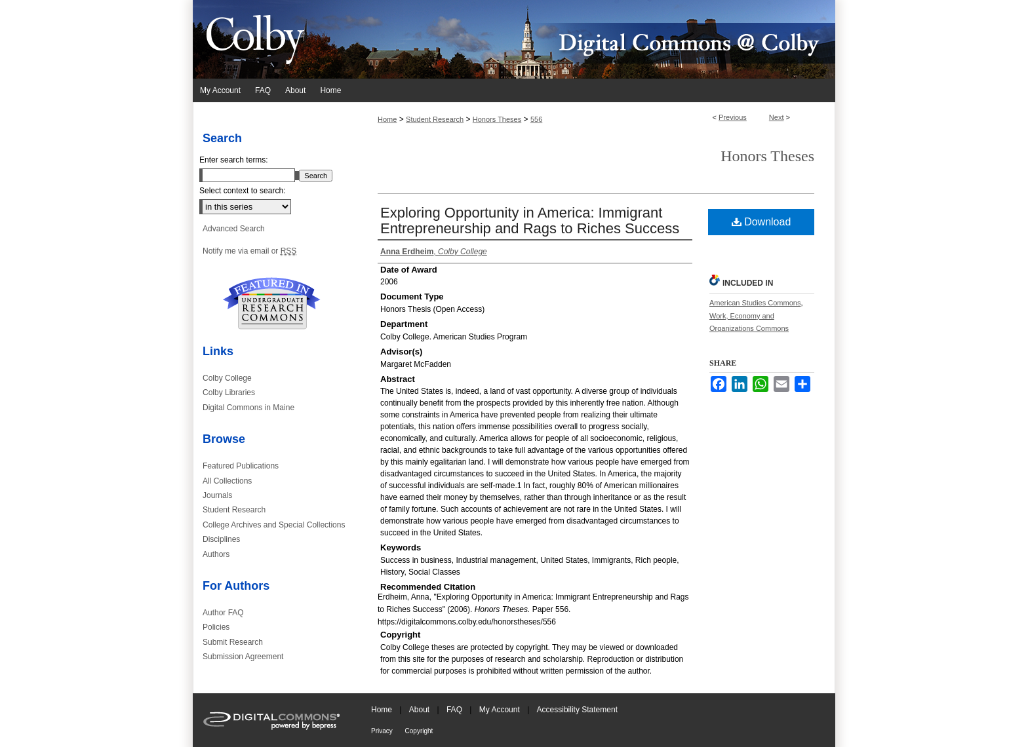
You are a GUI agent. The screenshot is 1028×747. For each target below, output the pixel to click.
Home (387, 119)
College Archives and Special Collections (274, 524)
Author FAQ (223, 612)
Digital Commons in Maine (248, 407)
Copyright (419, 731)
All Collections (227, 481)
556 (536, 119)
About (420, 709)
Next (776, 117)
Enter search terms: (233, 159)
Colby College (227, 378)
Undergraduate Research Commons (271, 303)
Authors (216, 554)
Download (761, 221)
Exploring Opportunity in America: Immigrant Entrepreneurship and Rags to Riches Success (529, 220)
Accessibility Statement (577, 709)
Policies (216, 627)
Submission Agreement (243, 656)
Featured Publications (241, 465)
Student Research (435, 119)
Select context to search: (242, 190)
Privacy (383, 731)
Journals (217, 495)
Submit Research (233, 642)
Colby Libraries (229, 392)
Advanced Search (234, 228)
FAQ (455, 709)
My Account (500, 709)
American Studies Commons (755, 303)
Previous (733, 117)
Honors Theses (497, 119)
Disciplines (221, 539)
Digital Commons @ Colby (592, 39)
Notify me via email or (249, 251)
